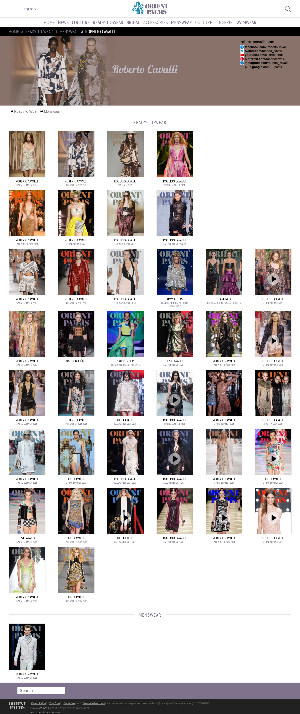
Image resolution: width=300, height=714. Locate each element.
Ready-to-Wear (108, 22)
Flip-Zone (54, 703)
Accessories (155, 22)
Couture (81, 22)
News (63, 22)
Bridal (133, 22)
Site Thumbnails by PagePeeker (45, 712)
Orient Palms (38, 703)
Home (49, 22)
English (30, 9)
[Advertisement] (261, 160)
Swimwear (246, 22)
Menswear (181, 22)
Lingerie (223, 22)
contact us (45, 707)
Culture (203, 22)
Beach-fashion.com (93, 703)
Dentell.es (69, 703)
